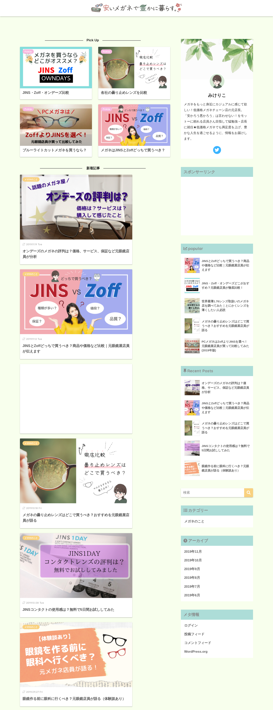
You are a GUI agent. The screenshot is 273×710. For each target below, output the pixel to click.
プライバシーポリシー (129, 698)
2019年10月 (193, 560)
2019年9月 (192, 569)
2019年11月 (193, 551)
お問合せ (153, 698)
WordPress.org (196, 652)
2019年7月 (192, 587)
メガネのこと (31, 179)
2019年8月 (192, 578)
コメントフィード (197, 644)
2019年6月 (192, 596)
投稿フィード (194, 635)
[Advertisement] (55, 279)
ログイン (191, 626)
